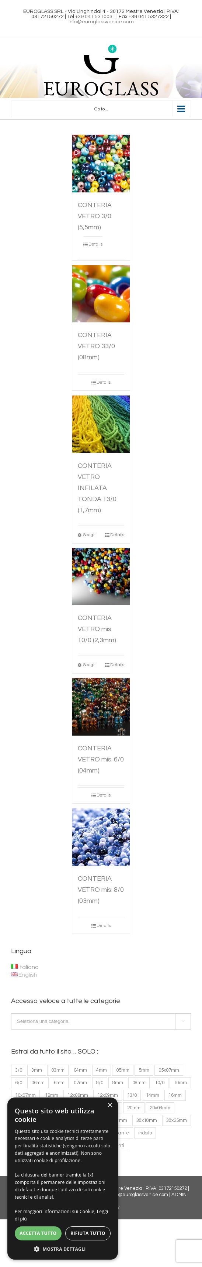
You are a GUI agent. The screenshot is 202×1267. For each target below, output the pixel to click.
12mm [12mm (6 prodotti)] (51, 1095)
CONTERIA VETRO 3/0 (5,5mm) (95, 216)
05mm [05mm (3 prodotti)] (122, 1070)
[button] (63, 1248)
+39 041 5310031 (95, 16)
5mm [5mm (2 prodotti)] (144, 1070)
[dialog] (62, 1179)
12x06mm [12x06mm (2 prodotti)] (77, 1095)
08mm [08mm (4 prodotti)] (139, 1082)
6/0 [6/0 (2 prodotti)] (18, 1082)
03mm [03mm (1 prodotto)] (58, 1070)
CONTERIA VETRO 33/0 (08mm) (96, 346)
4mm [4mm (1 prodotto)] (101, 1070)
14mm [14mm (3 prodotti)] (152, 1095)
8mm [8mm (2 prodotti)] (117, 1082)
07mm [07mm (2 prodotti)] (80, 1082)
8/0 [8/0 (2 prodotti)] (99, 1082)
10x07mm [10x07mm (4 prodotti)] (25, 1095)
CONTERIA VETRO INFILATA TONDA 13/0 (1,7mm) (97, 488)
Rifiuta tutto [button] (87, 1233)
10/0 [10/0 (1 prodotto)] (159, 1082)
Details (95, 244)
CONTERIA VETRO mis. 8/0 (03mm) (101, 889)
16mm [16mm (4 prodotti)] (175, 1095)
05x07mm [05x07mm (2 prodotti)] (169, 1070)
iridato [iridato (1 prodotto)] (145, 1133)
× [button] (109, 1105)
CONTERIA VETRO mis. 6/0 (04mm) (101, 759)
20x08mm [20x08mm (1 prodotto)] (160, 1107)
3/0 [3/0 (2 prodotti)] (18, 1070)
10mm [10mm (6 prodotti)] (180, 1082)
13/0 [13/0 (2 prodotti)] (132, 1095)
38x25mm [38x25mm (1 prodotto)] (176, 1120)
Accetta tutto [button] (38, 1233)
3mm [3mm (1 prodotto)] (36, 1070)
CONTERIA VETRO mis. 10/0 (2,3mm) (97, 629)
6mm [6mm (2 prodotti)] (59, 1082)
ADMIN (179, 1194)
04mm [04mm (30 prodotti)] (80, 1070)
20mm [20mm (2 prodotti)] (133, 1107)
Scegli (89, 535)
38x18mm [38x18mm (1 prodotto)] (146, 1120)
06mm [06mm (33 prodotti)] (38, 1082)
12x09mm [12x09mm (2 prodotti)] (107, 1095)
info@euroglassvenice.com (101, 21)
